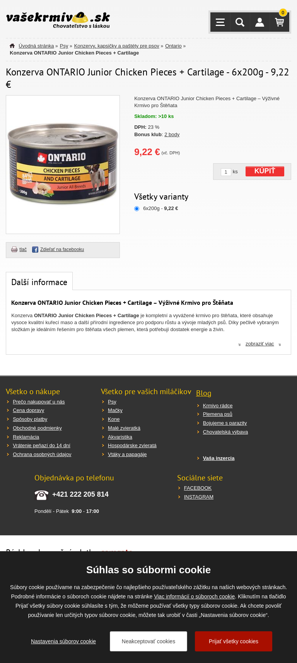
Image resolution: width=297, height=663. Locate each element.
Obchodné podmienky (37, 428)
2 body (171, 134)
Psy (64, 46)
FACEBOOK (198, 488)
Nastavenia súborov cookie (63, 641)
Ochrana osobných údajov (42, 454)
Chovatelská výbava (225, 432)
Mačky (115, 410)
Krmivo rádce (218, 405)
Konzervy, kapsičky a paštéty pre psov (116, 46)
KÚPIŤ (264, 171)
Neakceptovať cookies (148, 641)
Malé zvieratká (124, 428)
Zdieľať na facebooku (62, 249)
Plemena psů (217, 414)
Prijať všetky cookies (233, 641)
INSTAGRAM (198, 497)
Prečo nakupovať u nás (39, 402)
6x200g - (160, 208)
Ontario (173, 46)
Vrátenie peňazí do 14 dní (41, 445)
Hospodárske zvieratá (132, 445)
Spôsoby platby (30, 419)
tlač (23, 249)
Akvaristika (120, 437)
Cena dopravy (28, 410)
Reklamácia (26, 437)
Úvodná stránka (36, 46)
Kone (113, 419)
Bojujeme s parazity (225, 423)
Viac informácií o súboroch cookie (194, 596)
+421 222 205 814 (80, 494)
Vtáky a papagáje (127, 454)
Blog (204, 393)
